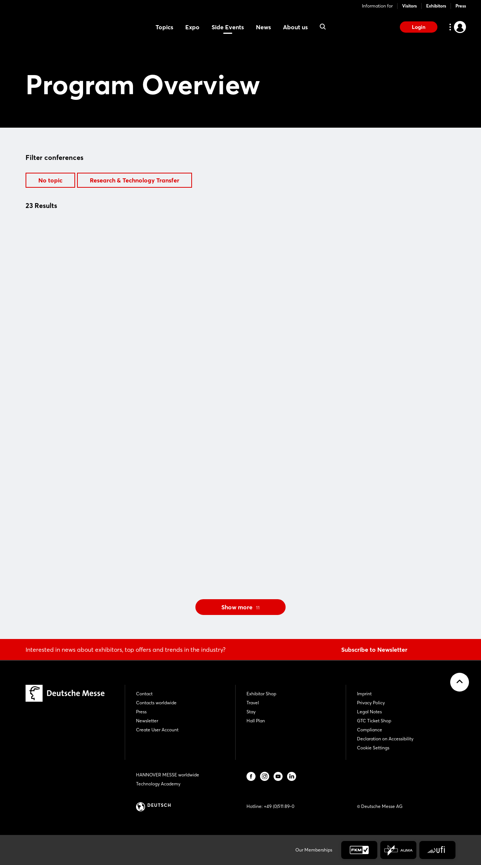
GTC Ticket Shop (374, 720)
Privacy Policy (371, 702)
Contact (144, 693)
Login (418, 27)
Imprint (364, 693)
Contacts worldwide (156, 702)
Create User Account (157, 729)
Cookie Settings (373, 747)
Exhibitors (436, 6)
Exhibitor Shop (261, 693)
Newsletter (147, 720)
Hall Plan (256, 720)
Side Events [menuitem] (228, 27)
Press (460, 6)
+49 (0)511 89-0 (279, 806)
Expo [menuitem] (192, 27)
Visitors (409, 6)
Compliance (369, 729)
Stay (251, 711)
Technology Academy (158, 784)
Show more (240, 607)
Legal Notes (369, 711)
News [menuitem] (263, 27)
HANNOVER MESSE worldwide (167, 775)
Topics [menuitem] (164, 27)
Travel (253, 702)
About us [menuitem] (295, 27)
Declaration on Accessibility (385, 738)
